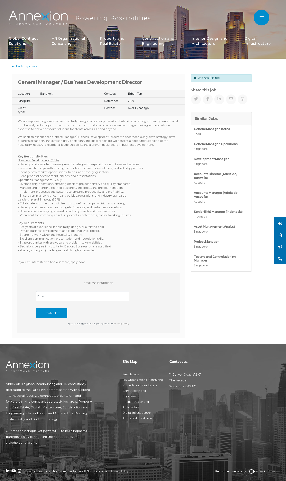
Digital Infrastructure (257, 41)
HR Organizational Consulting (68, 41)
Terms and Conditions (137, 418)
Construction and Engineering (158, 41)
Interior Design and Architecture (209, 41)
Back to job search (26, 66)
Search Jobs (131, 374)
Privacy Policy (121, 323)
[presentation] (66, 308)
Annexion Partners (38, 18)
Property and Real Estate (112, 41)
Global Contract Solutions (23, 41)
